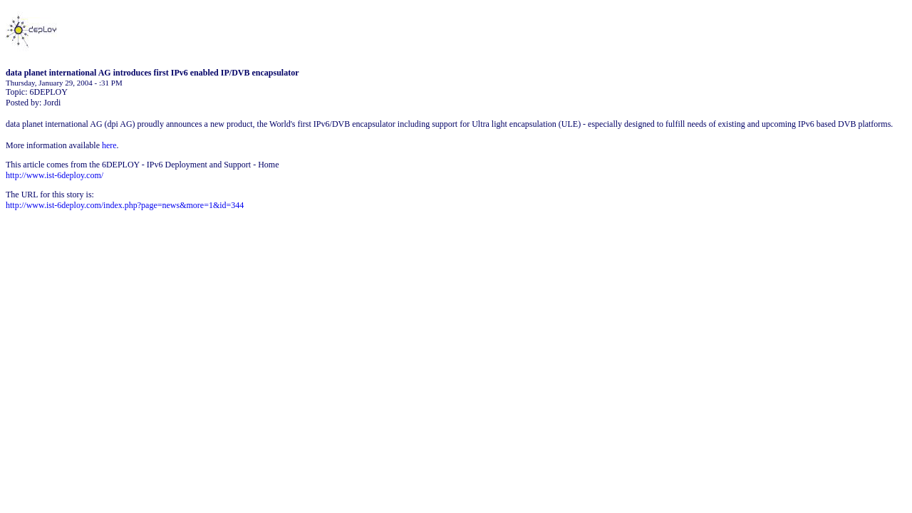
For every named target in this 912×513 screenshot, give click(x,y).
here (109, 145)
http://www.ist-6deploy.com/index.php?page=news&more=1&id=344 (125, 205)
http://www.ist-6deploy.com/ (54, 175)
